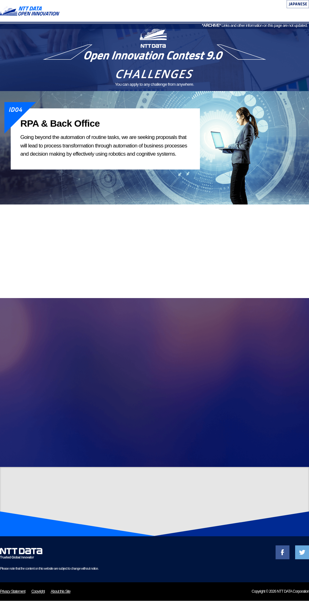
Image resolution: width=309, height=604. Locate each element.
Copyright (37, 594)
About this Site (60, 594)
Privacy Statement (12, 594)
